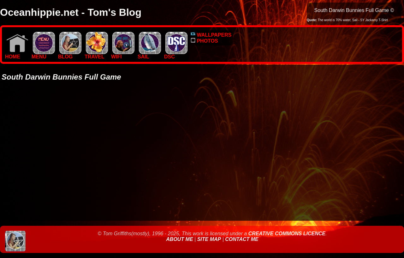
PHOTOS (204, 41)
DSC (175, 54)
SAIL (149, 54)
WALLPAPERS (211, 35)
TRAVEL (96, 54)
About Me (180, 239)
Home (16, 54)
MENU (43, 54)
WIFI (122, 54)
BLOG (69, 54)
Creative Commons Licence (286, 233)
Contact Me (241, 239)
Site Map (209, 239)
